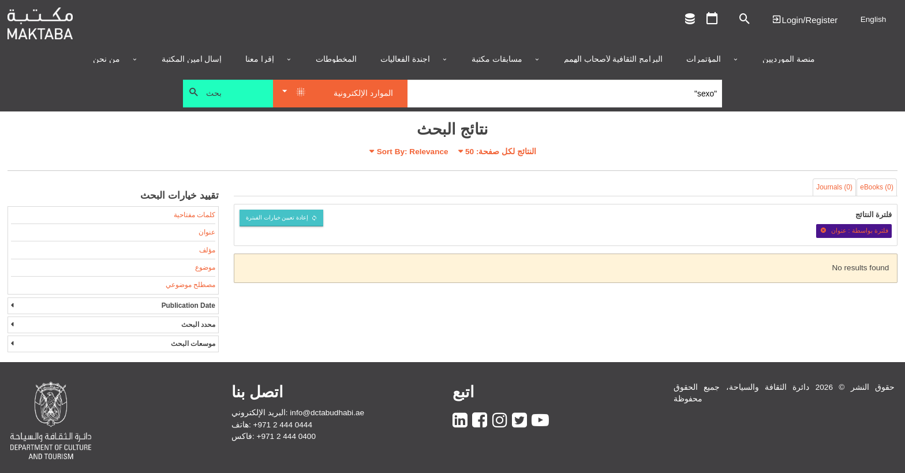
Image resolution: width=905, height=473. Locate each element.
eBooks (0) (876, 187)
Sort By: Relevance (412, 151)
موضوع (205, 267)
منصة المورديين (788, 59)
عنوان (207, 232)
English (874, 19)
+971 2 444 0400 (286, 436)
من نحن (106, 59)
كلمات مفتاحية (194, 215)
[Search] (564, 93)
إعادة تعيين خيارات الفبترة (277, 217)
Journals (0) (834, 187)
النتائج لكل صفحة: (500, 151)
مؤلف (207, 250)
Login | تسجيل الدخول (805, 19)
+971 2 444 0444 (282, 424)
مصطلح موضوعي (190, 285)
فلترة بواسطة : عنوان (854, 230)
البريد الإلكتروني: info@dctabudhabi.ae (297, 412)
